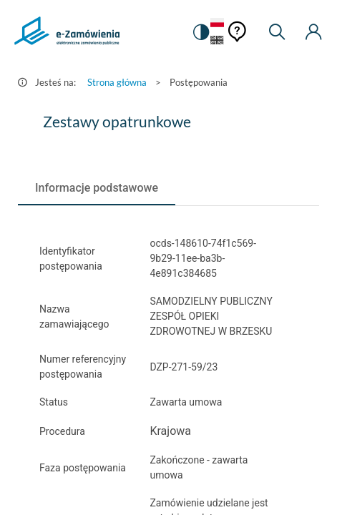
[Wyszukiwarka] (277, 32)
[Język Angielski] (217, 41)
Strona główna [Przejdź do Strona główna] (117, 82)
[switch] (200, 32)
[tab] (96, 188)
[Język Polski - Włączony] (217, 23)
